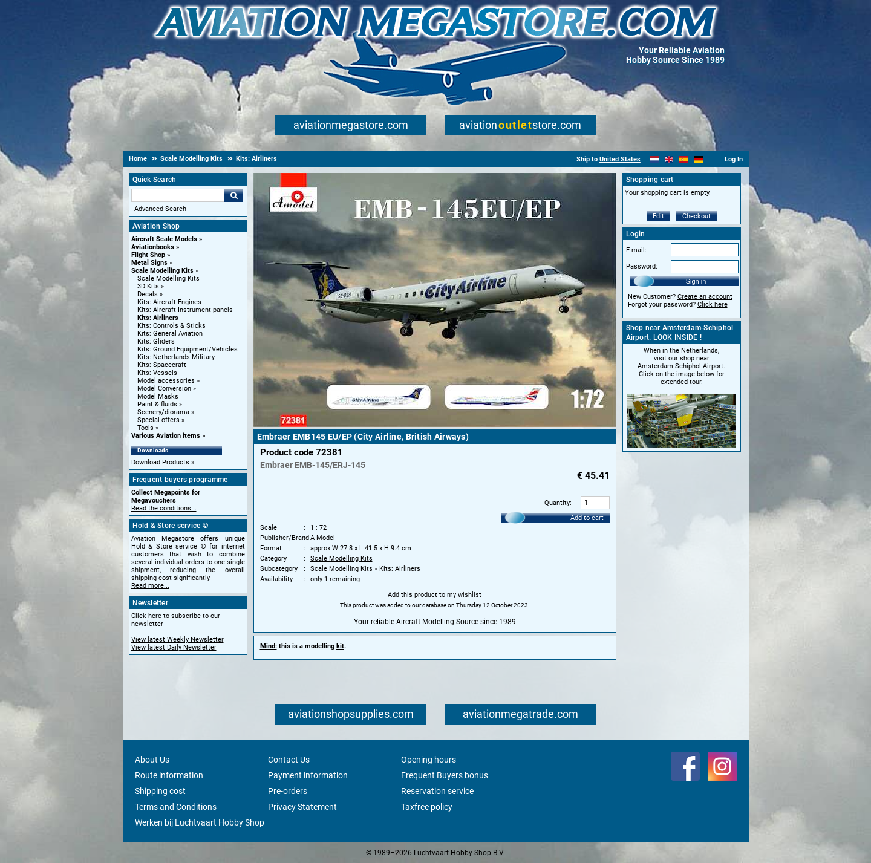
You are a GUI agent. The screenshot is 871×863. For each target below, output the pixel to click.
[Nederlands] (654, 159)
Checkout (696, 216)
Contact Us (289, 759)
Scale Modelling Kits (162, 271)
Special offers (158, 420)
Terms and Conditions (176, 807)
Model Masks (157, 396)
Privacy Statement (302, 807)
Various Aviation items (165, 436)
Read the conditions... (164, 508)
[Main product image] (434, 424)
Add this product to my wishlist (434, 595)
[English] (669, 159)
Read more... (150, 586)
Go (233, 195)
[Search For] (177, 195)
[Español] (683, 159)
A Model (322, 538)
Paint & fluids (157, 404)
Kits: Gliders (156, 341)
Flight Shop (148, 255)
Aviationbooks (152, 247)
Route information (169, 775)
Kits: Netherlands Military (176, 357)
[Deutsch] (698, 159)
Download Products (160, 462)
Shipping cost (160, 791)
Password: (641, 266)
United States (620, 159)
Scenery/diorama (163, 412)
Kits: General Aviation (170, 333)
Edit (658, 216)
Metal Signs (149, 263)
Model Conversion (164, 388)
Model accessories (166, 381)
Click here (712, 304)
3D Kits (148, 286)
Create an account (704, 297)
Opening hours (428, 759)
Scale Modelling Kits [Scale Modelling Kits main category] (168, 278)
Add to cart (587, 518)
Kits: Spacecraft (161, 365)
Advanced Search (160, 209)
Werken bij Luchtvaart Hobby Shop (199, 822)
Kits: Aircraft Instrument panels (185, 310)
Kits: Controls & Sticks (171, 326)
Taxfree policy (426, 807)
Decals (147, 294)
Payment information (308, 775)
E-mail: (636, 250)
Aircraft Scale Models (164, 239)
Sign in (696, 281)
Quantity (557, 503)
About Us (152, 759)
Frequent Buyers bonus (444, 775)
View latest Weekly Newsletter (177, 639)
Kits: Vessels (157, 373)
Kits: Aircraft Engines (169, 302)
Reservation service (437, 791)
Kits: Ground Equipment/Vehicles (187, 349)
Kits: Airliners (157, 318)
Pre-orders (287, 791)
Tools (145, 428)
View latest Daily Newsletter (174, 647)
